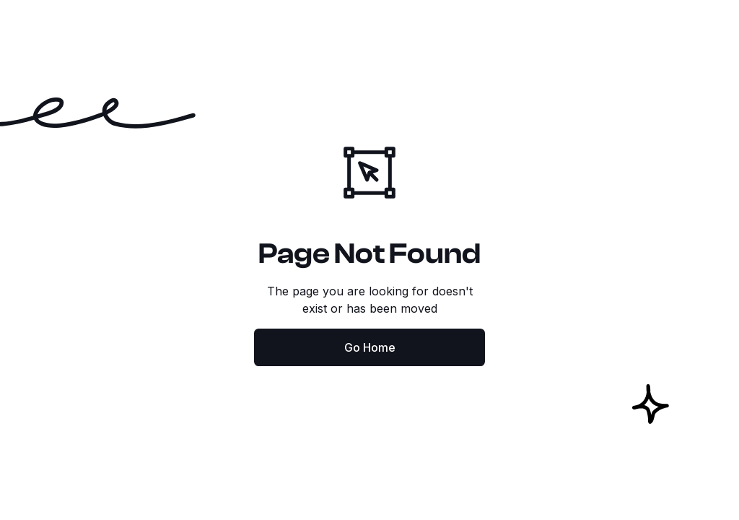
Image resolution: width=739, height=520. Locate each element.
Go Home (369, 347)
